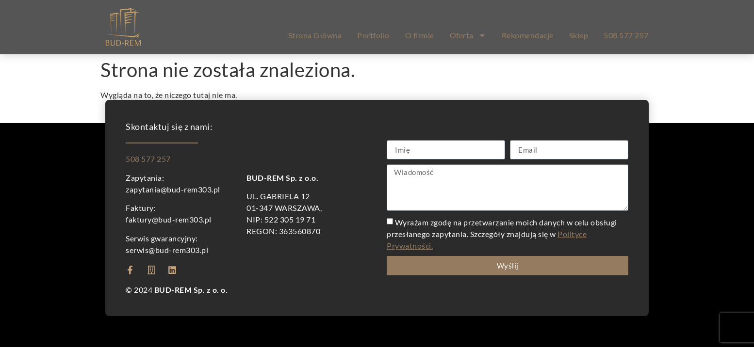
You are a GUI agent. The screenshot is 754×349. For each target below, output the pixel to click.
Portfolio (373, 35)
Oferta (468, 35)
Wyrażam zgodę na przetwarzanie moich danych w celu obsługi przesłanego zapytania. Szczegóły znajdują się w (502, 234)
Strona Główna (315, 35)
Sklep (579, 35)
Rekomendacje (528, 35)
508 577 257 (626, 35)
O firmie (419, 35)
